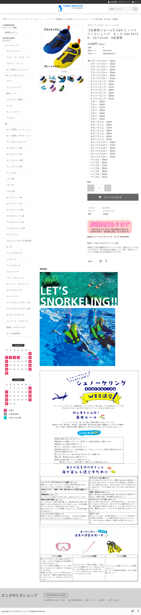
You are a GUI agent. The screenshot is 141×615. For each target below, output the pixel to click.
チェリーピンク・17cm (102, 87)
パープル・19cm (98, 171)
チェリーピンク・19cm (102, 93)
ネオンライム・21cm (101, 139)
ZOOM (64, 72)
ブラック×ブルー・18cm (102, 69)
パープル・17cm (98, 165)
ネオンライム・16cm (101, 125)
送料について (90, 600)
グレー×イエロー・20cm (102, 154)
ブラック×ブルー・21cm (102, 78)
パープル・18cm (98, 168)
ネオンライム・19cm (101, 133)
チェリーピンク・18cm (102, 90)
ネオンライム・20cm (101, 136)
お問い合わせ (113, 600)
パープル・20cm (98, 174)
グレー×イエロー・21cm (102, 157)
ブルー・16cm (97, 104)
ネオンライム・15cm (101, 122)
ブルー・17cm (97, 107)
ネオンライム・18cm (101, 130)
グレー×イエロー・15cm (102, 142)
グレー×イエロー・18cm (102, 148)
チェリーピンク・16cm (102, 84)
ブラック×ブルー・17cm (102, 67)
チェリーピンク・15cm (102, 81)
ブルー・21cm (97, 119)
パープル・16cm (98, 162)
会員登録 (113, 2)
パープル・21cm (98, 177)
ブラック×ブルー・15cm (102, 61)
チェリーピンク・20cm (102, 96)
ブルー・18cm (97, 110)
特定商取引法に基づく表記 (54, 600)
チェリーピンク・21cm (102, 98)
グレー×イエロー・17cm (102, 145)
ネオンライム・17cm (101, 128)
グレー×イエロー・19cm (102, 151)
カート (137, 2)
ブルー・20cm (97, 116)
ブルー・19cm (97, 113)
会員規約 (101, 600)
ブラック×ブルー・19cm (102, 72)
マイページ (125, 2)
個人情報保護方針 (75, 600)
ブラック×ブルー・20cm (102, 75)
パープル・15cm (98, 159)
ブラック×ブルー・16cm (102, 64)
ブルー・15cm (97, 101)
